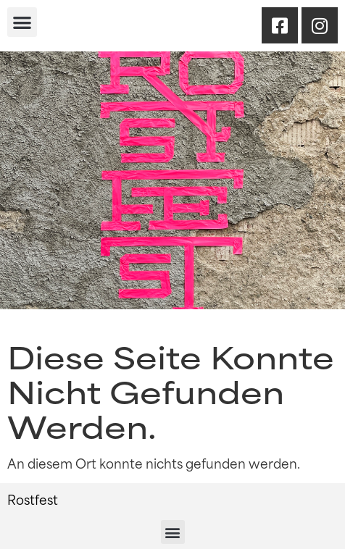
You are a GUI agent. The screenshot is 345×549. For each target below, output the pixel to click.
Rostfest (32, 499)
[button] (22, 22)
